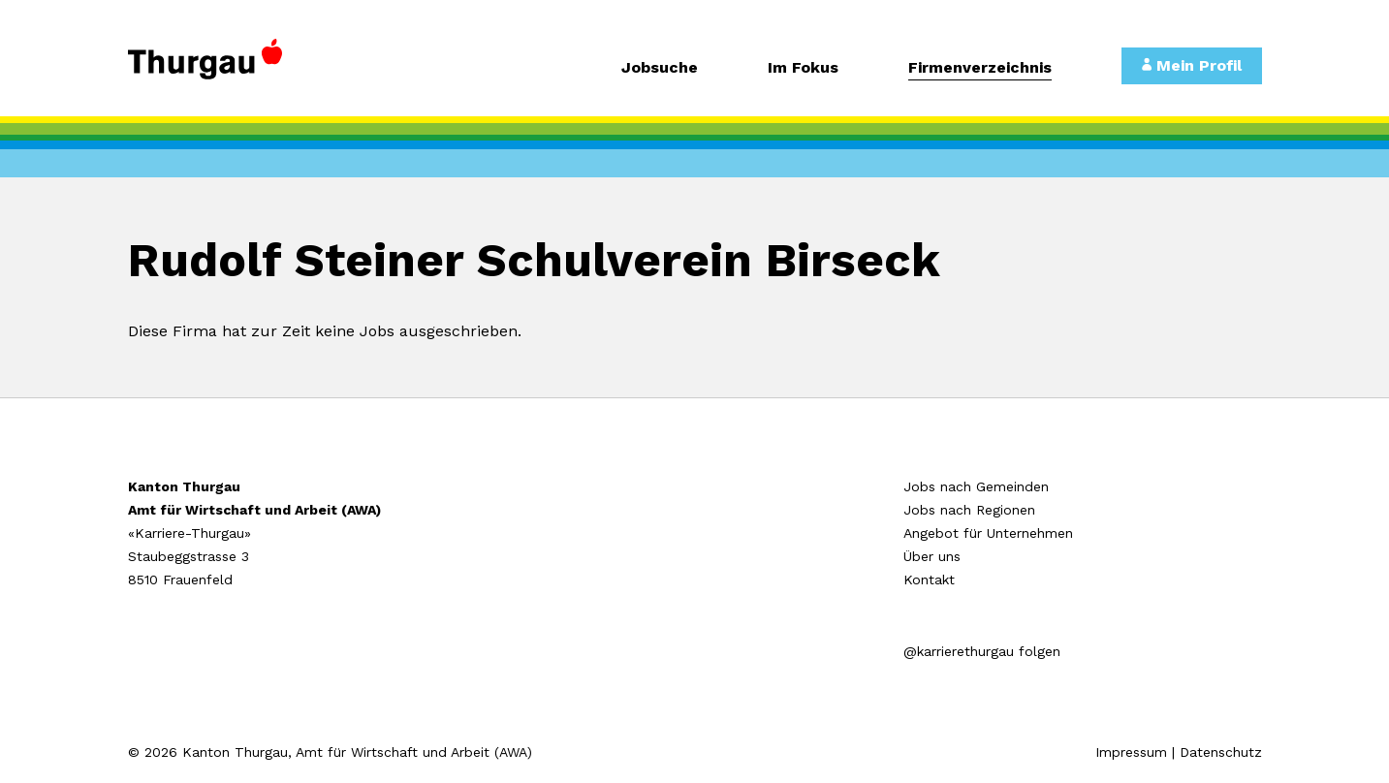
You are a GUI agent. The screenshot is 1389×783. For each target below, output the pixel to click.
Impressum (1131, 752)
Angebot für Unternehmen (988, 533)
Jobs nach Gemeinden (976, 486)
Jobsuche (659, 68)
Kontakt (929, 579)
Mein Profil (1192, 65)
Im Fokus (803, 68)
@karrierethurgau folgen (981, 651)
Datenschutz (1221, 752)
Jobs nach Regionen (969, 509)
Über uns (932, 556)
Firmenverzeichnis (980, 68)
